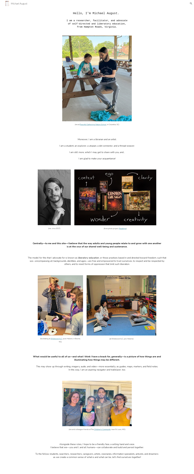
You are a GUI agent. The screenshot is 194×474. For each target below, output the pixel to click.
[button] (191, 3)
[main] (97, 20)
